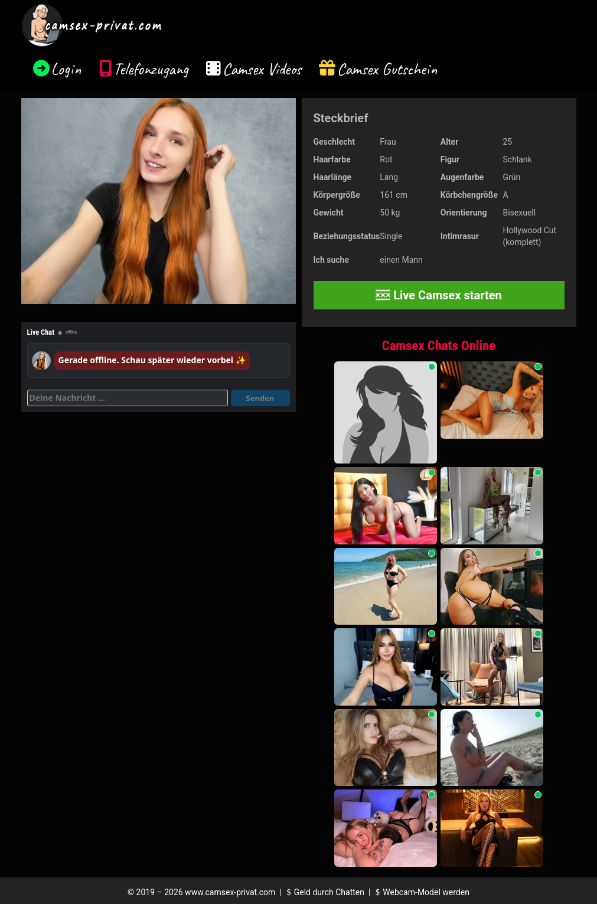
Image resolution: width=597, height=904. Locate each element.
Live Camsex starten (439, 295)
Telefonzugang (150, 68)
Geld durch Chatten (323, 892)
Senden (260, 398)
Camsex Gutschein (387, 68)
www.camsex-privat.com (230, 892)
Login (66, 68)
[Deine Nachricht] (127, 398)
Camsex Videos (262, 68)
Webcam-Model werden (421, 892)
